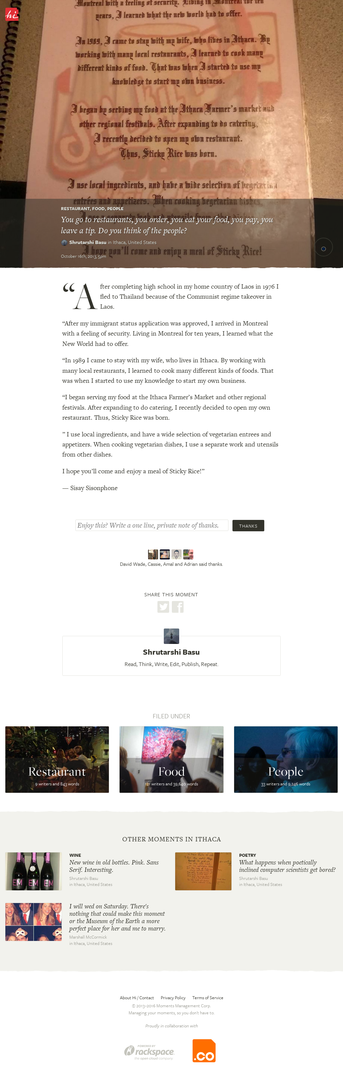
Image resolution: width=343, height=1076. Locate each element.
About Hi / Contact (137, 997)
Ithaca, (134, 242)
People (115, 208)
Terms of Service (207, 997)
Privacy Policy (173, 997)
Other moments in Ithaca (171, 839)
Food (98, 208)
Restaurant (75, 208)
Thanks (248, 526)
